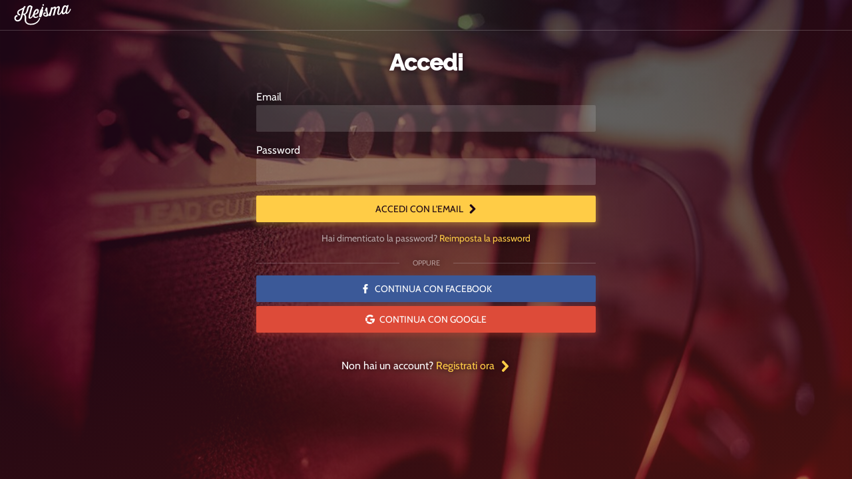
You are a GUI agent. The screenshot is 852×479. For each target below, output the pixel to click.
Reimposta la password (485, 238)
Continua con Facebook (426, 289)
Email (269, 96)
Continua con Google (426, 319)
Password (278, 150)
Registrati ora (473, 365)
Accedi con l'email (426, 209)
